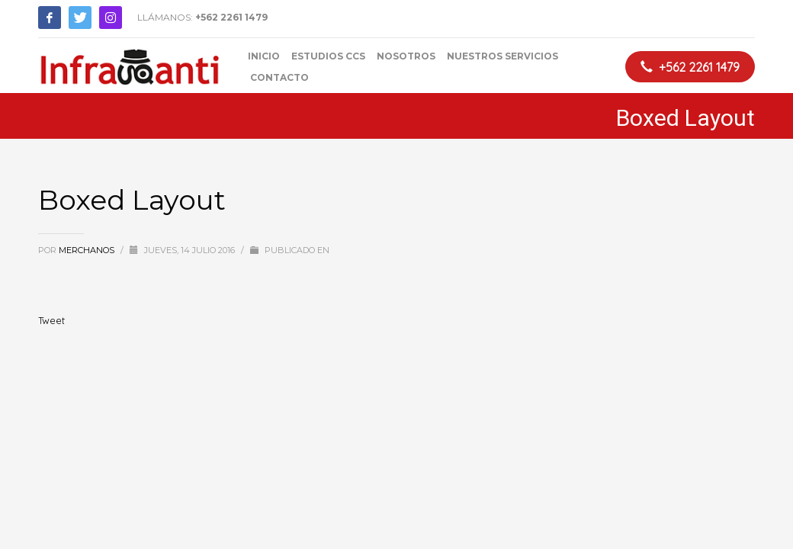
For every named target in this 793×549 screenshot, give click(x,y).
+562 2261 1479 (231, 17)
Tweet (51, 320)
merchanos (88, 250)
